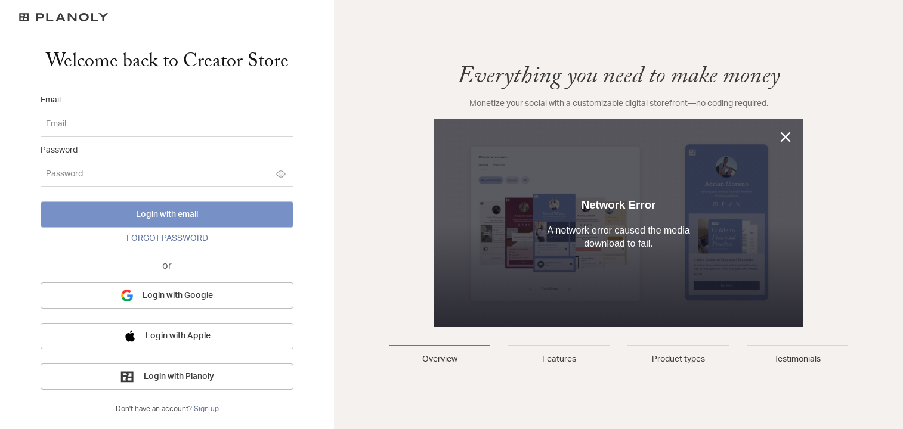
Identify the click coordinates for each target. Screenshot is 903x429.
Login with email (167, 214)
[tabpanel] (618, 195)
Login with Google (167, 295)
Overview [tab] (439, 359)
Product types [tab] (678, 359)
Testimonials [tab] (797, 359)
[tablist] (618, 355)
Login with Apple (167, 336)
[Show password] (281, 174)
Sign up (206, 408)
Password (59, 150)
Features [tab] (559, 359)
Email (51, 100)
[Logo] (167, 17)
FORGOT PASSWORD (167, 238)
